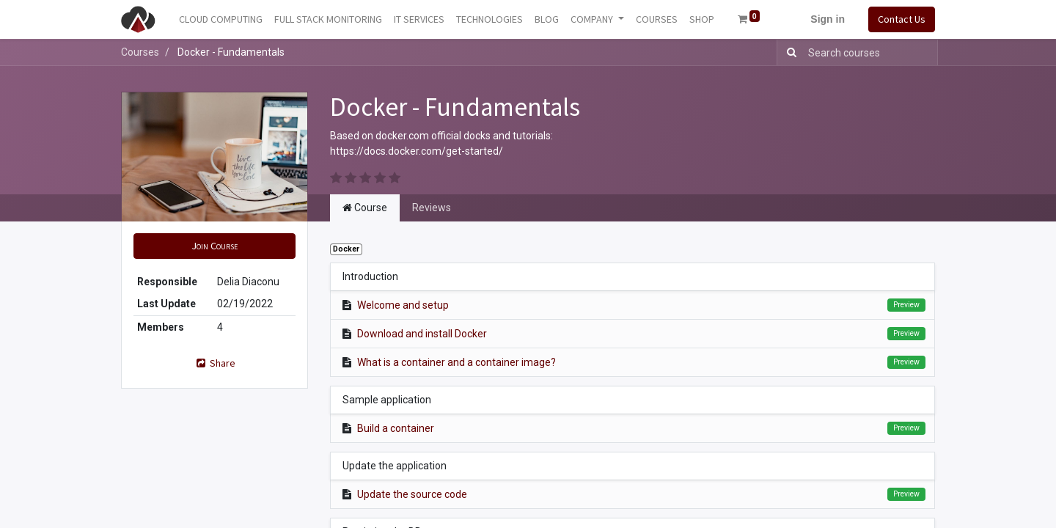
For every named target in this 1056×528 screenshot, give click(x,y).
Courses (140, 52)
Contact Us (901, 19)
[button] (214, 246)
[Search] (788, 52)
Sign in (827, 19)
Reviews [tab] (431, 207)
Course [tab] (364, 207)
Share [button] (214, 363)
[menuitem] (220, 19)
